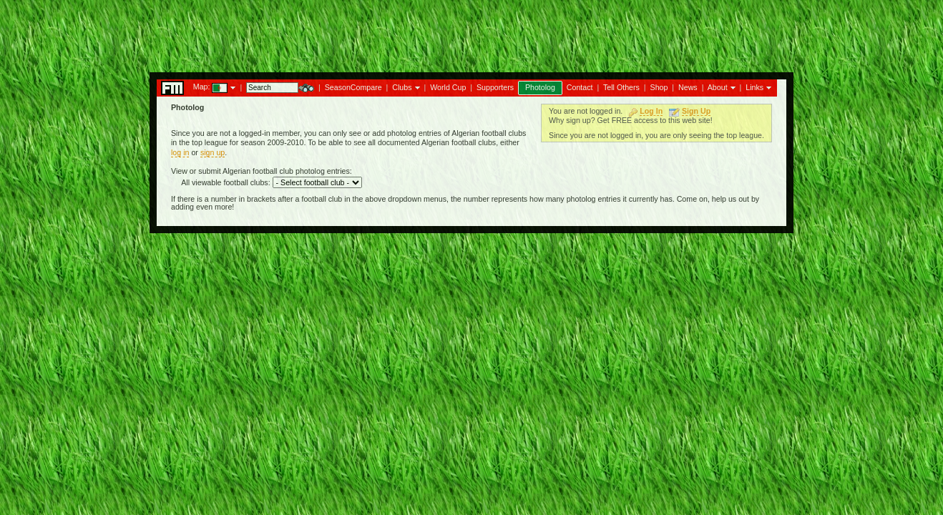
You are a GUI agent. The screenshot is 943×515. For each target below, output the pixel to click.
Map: (201, 86)
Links (754, 87)
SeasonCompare (353, 87)
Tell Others (621, 87)
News (688, 87)
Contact (580, 87)
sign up (212, 152)
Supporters (495, 87)
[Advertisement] (471, 32)
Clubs (401, 87)
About (718, 87)
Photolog (540, 87)
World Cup (448, 87)
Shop (659, 87)
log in (180, 152)
